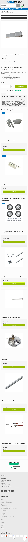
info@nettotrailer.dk (8, 486)
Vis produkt (14, 150)
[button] (14, 15)
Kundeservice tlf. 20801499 (18, 8)
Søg (18, 5)
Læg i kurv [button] (21, 86)
